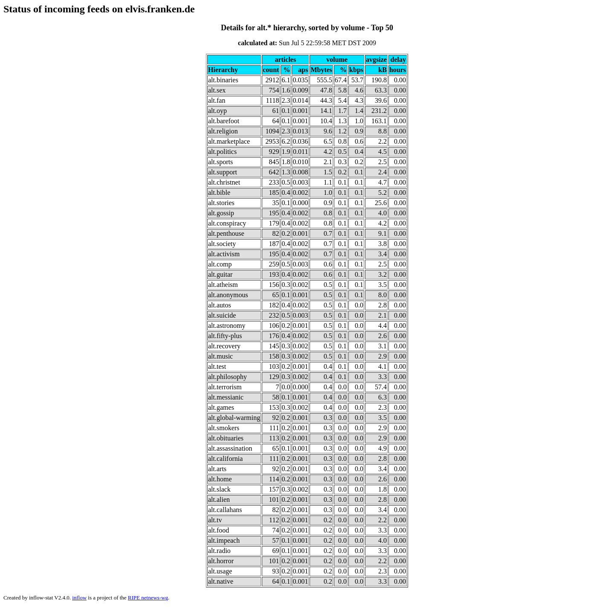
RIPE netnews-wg (148, 597)
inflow (79, 597)
